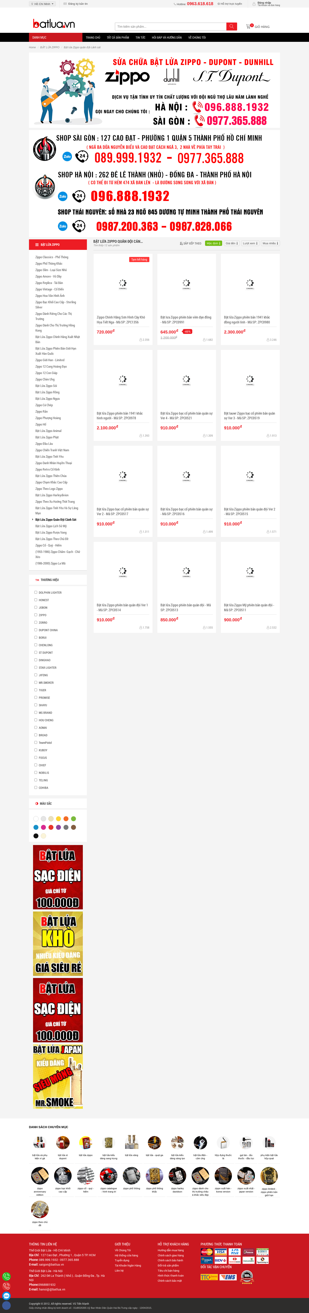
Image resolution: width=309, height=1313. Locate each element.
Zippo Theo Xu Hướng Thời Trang (55, 501)
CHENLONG (43, 645)
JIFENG (41, 675)
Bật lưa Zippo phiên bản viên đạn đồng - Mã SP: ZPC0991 (186, 319)
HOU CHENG (43, 720)
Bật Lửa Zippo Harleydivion (51, 495)
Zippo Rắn (41, 411)
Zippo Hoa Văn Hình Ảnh (50, 295)
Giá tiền (230, 243)
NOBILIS (41, 773)
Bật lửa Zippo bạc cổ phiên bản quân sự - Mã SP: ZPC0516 (187, 511)
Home (32, 47)
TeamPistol (43, 743)
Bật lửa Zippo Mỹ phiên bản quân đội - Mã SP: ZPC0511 (249, 607)
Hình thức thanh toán (171, 1275)
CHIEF (40, 765)
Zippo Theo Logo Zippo (49, 488)
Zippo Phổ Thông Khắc (48, 263)
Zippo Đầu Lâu (44, 443)
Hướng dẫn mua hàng (171, 1250)
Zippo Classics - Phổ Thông (51, 257)
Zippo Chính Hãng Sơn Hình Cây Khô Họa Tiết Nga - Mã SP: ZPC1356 (121, 319)
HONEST (41, 600)
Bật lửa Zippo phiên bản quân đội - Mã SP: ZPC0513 (186, 607)
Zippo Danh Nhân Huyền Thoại (53, 463)
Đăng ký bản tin (76, 3)
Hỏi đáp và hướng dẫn (167, 37)
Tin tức (140, 37)
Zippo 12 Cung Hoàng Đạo (51, 366)
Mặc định (212, 243)
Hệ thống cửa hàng (126, 1255)
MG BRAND (43, 713)
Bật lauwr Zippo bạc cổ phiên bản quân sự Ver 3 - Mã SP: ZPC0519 (249, 415)
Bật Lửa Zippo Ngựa (47, 398)
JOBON (40, 607)
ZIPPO (40, 615)
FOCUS (40, 758)
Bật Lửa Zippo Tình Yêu (49, 456)
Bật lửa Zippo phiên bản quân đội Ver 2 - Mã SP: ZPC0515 (249, 511)
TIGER (40, 690)
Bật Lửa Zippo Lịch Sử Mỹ (51, 526)
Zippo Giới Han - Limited (49, 360)
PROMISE (42, 698)
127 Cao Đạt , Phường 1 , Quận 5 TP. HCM (68, 1255)
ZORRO (40, 622)
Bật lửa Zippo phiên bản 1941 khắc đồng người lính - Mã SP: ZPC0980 (247, 319)
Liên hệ (119, 1270)
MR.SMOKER (44, 683)
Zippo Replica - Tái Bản (49, 283)
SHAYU (40, 705)
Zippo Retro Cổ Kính (47, 469)
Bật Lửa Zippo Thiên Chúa (51, 476)
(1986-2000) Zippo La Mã (50, 563)
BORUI (40, 637)
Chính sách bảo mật (170, 1281)
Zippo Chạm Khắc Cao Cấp (51, 482)
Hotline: (193, 4)
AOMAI (40, 728)
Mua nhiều (269, 243)
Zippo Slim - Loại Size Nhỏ (51, 270)
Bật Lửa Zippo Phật (47, 437)
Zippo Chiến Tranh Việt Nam (52, 450)
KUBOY (40, 750)
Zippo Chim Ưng (45, 379)
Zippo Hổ (40, 424)
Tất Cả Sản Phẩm (118, 37)
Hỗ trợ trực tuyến (230, 3)
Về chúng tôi (197, 37)
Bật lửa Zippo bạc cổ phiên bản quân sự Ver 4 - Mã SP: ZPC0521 (187, 415)
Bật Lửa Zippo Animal (48, 431)
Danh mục (39, 37)
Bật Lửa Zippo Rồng (47, 392)
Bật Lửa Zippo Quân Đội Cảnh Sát (55, 519)
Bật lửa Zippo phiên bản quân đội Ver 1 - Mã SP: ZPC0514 (122, 607)
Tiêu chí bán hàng (168, 1270)
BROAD (40, 735)
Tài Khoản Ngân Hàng (128, 1265)
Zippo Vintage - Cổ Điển (49, 289)
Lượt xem (249, 243)
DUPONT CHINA (46, 630)
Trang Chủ (93, 37)
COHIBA (41, 788)
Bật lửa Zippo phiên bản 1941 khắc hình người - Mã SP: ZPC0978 (120, 415)
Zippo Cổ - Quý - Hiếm (48, 545)
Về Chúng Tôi (123, 1250)
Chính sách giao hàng (171, 1255)
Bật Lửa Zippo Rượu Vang (51, 532)
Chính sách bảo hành (170, 1260)
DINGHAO (42, 660)
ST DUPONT (43, 652)
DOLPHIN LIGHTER (48, 592)
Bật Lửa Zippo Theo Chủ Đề (51, 539)
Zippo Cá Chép (44, 405)
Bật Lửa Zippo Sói (46, 385)
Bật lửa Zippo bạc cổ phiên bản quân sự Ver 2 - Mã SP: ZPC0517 (123, 511)
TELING (41, 780)
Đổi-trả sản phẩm (168, 1265)
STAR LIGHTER (45, 668)
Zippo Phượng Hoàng (48, 418)
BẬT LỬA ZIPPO (49, 47)
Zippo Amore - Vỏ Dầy (48, 276)
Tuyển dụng (122, 1260)
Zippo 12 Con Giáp (46, 373)
